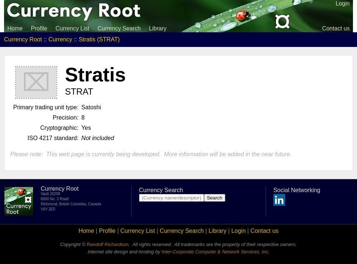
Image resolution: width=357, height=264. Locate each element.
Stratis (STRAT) (99, 39)
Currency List (72, 28)
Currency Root (23, 39)
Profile (39, 28)
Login (238, 231)
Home (15, 28)
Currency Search (119, 28)
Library (158, 28)
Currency (60, 39)
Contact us (336, 28)
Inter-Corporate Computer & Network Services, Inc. (215, 251)
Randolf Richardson (107, 244)
